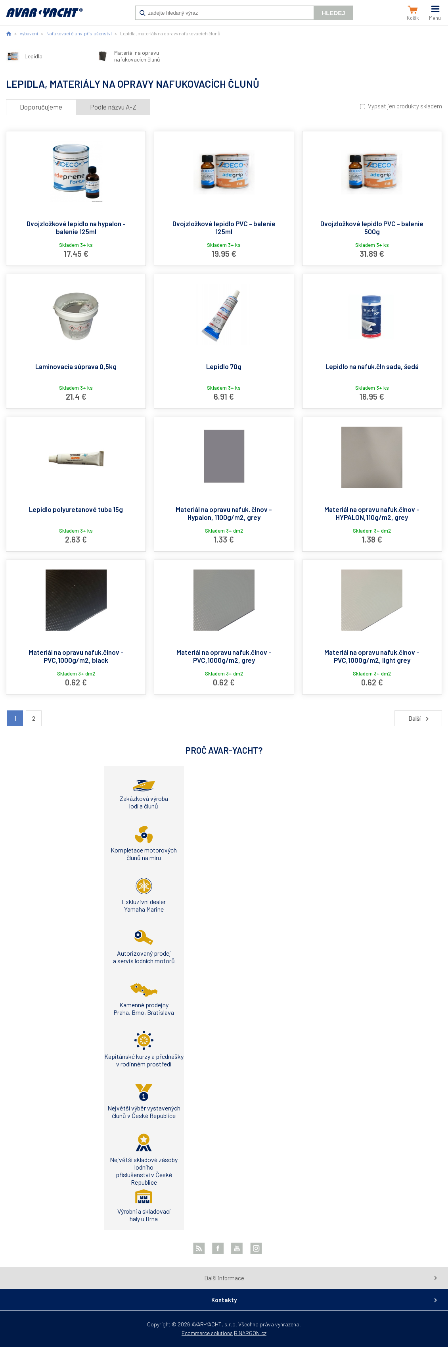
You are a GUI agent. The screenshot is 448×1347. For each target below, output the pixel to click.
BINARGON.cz (250, 1333)
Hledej (333, 13)
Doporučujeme (41, 107)
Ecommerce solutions (207, 1333)
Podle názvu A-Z (113, 107)
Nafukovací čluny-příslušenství (79, 33)
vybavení (29, 33)
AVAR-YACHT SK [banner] (44, 16)
